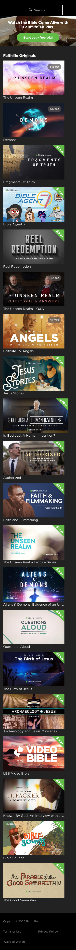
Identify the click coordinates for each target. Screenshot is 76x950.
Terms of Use (12, 931)
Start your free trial (38, 37)
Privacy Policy (48, 931)
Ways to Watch (14, 942)
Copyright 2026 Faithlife (20, 921)
